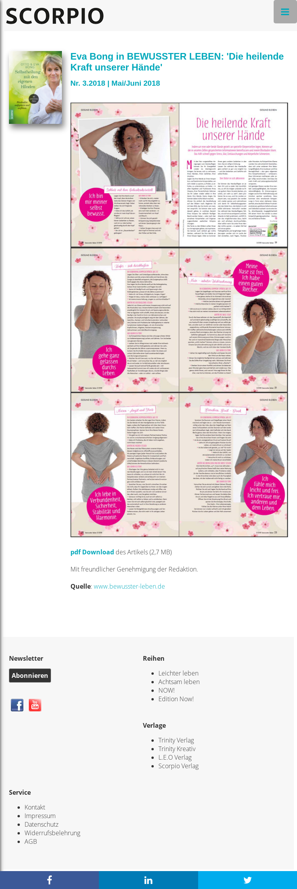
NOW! (166, 690)
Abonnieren (30, 675)
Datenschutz (41, 824)
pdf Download (92, 552)
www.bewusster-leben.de (129, 586)
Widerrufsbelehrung (52, 833)
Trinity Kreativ (176, 748)
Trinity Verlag (176, 740)
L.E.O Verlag (175, 757)
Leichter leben (178, 673)
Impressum (40, 815)
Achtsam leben (179, 681)
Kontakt (35, 807)
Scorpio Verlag (178, 766)
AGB (31, 841)
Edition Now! (176, 699)
